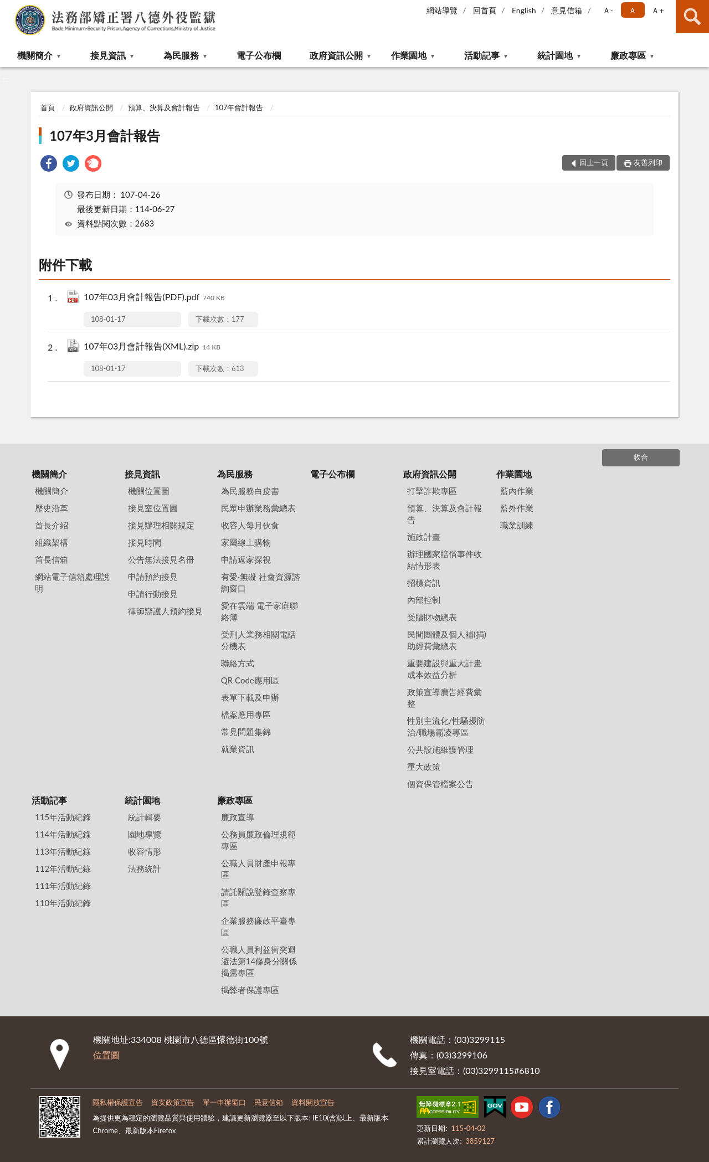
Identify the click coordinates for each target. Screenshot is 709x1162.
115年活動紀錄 (63, 817)
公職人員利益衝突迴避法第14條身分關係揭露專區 (259, 961)
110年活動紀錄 (63, 903)
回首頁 (484, 10)
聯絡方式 (237, 663)
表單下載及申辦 (250, 697)
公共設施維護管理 (440, 749)
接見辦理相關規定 (161, 525)
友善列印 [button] (648, 162)
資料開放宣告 (313, 1102)
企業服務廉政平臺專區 (258, 926)
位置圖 (106, 1055)
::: (9, 8)
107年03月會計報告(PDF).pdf (154, 297)
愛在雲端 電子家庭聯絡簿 (259, 611)
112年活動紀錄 (63, 868)
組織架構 (51, 542)
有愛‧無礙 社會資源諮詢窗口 (260, 582)
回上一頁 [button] (593, 162)
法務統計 (144, 868)
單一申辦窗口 (224, 1102)
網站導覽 (442, 10)
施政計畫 (423, 537)
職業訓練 (516, 525)
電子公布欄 (259, 55)
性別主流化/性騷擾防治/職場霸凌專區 (446, 726)
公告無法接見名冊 (161, 559)
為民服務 (181, 55)
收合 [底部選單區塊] (641, 457)
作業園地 (409, 55)
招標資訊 (423, 583)
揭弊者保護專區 (250, 990)
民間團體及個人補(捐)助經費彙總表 (446, 640)
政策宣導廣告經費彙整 (444, 697)
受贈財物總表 (432, 617)
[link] (48, 164)
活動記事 (482, 55)
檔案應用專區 (246, 714)
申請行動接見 (153, 594)
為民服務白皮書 (250, 491)
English (524, 10)
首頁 (47, 107)
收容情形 (144, 851)
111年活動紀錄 (63, 886)
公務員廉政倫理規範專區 (258, 840)
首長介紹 (51, 525)
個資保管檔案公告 (440, 784)
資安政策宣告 (172, 1102)
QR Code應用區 (250, 680)
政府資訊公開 (336, 55)
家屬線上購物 (246, 542)
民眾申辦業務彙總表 (258, 508)
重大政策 (423, 767)
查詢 (692, 16)
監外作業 (516, 508)
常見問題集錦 (246, 732)
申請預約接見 (153, 577)
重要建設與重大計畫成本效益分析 (444, 669)
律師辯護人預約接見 (165, 611)
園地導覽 (144, 834)
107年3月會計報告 (104, 135)
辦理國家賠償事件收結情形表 (444, 559)
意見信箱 (566, 10)
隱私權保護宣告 (118, 1102)
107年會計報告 (239, 107)
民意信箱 (268, 1102)
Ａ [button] (632, 10)
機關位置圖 (148, 491)
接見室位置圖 (153, 508)
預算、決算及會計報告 (164, 107)
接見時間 (144, 542)
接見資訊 (108, 55)
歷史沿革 (51, 508)
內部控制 (423, 600)
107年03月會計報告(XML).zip (152, 347)
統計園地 (555, 55)
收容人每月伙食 (250, 525)
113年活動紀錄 (63, 851)
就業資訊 (237, 749)
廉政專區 (628, 55)
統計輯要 (144, 817)
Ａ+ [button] (657, 10)
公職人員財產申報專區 (258, 869)
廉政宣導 (237, 817)
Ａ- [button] (608, 10)
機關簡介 (35, 55)
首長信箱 (51, 559)
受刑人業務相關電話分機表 (258, 640)
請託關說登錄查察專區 (258, 897)
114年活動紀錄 (63, 834)
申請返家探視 (246, 559)
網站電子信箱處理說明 (72, 582)
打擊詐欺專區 (432, 491)
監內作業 (516, 491)
